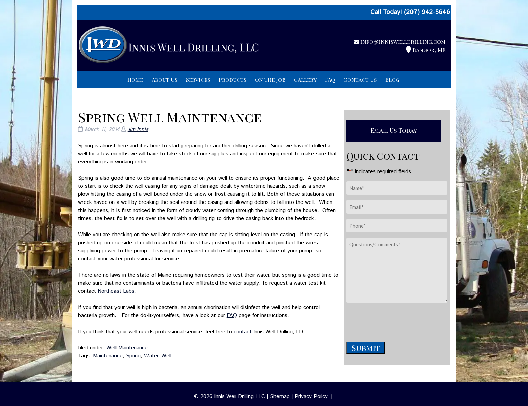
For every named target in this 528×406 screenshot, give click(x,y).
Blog (392, 79)
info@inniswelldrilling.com (403, 41)
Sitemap (280, 396)
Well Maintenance (127, 348)
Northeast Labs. (117, 291)
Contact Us (360, 79)
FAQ (330, 79)
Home (135, 79)
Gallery (305, 79)
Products (232, 79)
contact (243, 332)
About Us (164, 79)
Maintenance (108, 356)
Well (166, 356)
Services (198, 79)
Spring (133, 356)
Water (151, 356)
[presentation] (397, 321)
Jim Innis (138, 129)
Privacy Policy (311, 396)
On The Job (270, 79)
